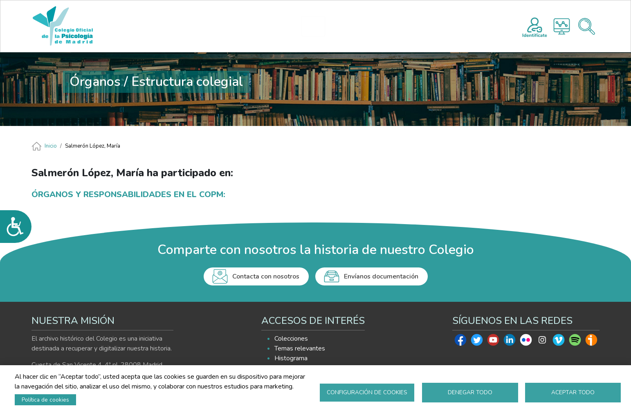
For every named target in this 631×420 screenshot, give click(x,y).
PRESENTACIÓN (246, 26)
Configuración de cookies (367, 392)
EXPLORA (367, 26)
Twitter (477, 342)
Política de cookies (45, 400)
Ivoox (591, 342)
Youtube (493, 342)
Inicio (51, 146)
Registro (534, 26)
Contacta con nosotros (265, 276)
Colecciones (291, 338)
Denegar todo (470, 392)
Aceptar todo (573, 392)
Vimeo (558, 342)
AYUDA (417, 26)
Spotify (575, 342)
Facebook (460, 342)
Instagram (542, 342)
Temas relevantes (299, 348)
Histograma (561, 26)
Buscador (586, 26)
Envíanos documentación (381, 276)
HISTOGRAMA (316, 26)
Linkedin (509, 342)
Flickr (526, 342)
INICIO (198, 26)
